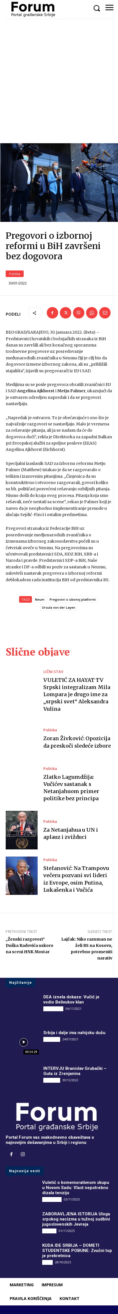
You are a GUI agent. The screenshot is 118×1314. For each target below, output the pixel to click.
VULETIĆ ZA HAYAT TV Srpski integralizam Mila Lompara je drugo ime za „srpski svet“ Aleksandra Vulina (76, 694)
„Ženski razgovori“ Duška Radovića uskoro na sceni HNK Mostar (29, 945)
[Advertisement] (59, 81)
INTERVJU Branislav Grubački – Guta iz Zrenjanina (75, 1071)
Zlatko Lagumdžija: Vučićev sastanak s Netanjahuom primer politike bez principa (71, 788)
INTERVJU (51, 1039)
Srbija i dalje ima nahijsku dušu (74, 1032)
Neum (39, 599)
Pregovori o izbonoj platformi (73, 599)
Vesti (47, 1262)
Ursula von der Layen (58, 607)
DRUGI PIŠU (53, 1009)
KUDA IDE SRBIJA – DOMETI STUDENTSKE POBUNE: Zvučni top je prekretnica (77, 1250)
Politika (15, 273)
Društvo (49, 1230)
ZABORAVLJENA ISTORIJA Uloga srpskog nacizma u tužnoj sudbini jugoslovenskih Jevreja (76, 1219)
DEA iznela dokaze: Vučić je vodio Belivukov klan (71, 999)
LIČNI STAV (53, 672)
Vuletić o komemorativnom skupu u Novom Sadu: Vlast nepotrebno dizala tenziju (75, 1187)
